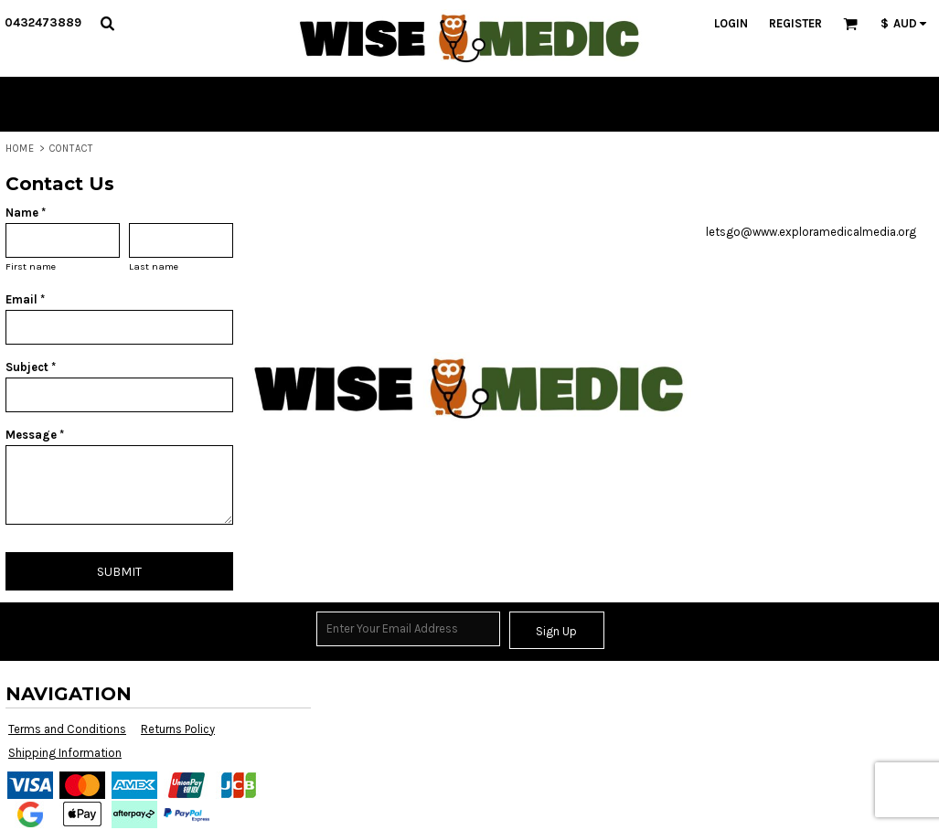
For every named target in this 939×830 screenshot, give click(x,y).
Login (731, 23)
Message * (34, 435)
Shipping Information (65, 753)
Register (795, 23)
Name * (25, 212)
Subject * (30, 367)
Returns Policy (178, 729)
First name (30, 266)
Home (20, 148)
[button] (107, 23)
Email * (25, 299)
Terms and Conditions (67, 729)
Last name (153, 266)
